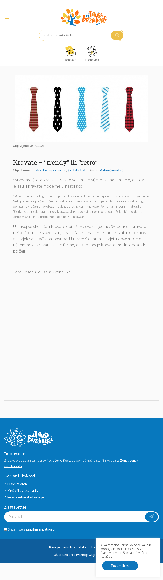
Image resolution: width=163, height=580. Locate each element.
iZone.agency (129, 460)
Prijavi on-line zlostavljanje (25, 497)
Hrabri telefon (17, 484)
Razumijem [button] (120, 566)
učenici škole (61, 460)
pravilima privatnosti (40, 529)
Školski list (76, 170)
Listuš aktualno (54, 170)
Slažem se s (29, 529)
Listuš (37, 170)
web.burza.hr (13, 466)
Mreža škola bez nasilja (23, 490)
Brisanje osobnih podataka (67, 547)
